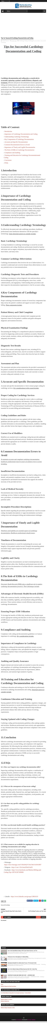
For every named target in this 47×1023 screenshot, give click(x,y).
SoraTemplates (19, 1021)
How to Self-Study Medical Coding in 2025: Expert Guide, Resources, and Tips (22, 952)
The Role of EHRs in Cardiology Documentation (19, 151)
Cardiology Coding (23, 42)
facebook (43, 918)
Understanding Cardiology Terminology (17, 138)
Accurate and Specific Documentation (16, 143)
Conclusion (8, 162)
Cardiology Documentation (34, 42)
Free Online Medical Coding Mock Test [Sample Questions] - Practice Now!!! (16, 994)
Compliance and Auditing (12, 154)
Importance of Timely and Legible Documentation (20, 149)
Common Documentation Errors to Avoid (17, 146)
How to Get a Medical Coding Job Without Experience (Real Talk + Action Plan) (22, 970)
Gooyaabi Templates (31, 1021)
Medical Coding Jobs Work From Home (8, 988)
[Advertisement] (23, 27)
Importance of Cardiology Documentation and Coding (21, 136)
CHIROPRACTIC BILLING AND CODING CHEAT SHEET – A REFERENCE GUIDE (21, 977)
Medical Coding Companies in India (8, 1009)
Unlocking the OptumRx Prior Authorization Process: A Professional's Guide (22, 964)
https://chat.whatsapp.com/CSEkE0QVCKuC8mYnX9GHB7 (22, 866)
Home (2, 986)
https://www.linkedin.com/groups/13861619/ (24, 898)
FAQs (6, 164)
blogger (38, 918)
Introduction (8, 133)
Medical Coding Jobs (5, 1003)
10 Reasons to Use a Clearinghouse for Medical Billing (18, 958)
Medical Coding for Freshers (6, 1001)
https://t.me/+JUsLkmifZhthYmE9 (22, 869)
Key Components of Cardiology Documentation (19, 141)
